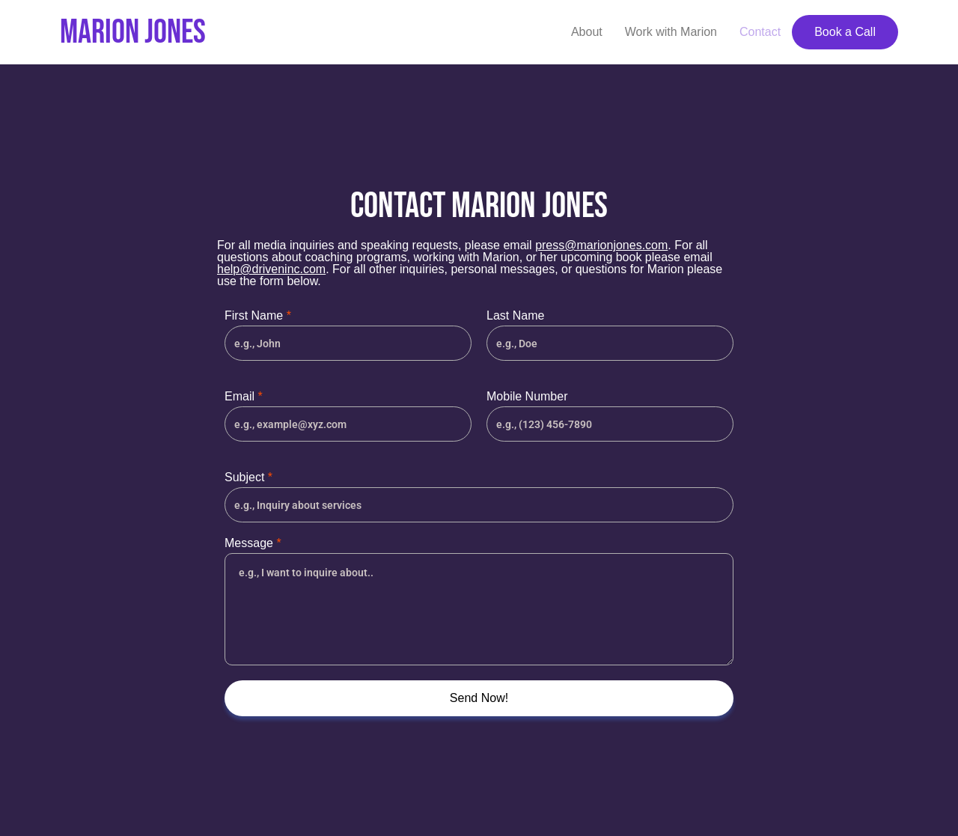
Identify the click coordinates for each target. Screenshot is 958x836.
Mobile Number (526, 397)
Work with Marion (671, 31)
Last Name (515, 316)
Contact (760, 31)
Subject (248, 477)
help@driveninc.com (271, 269)
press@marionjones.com (601, 245)
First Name (258, 316)
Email (244, 397)
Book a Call (845, 31)
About (586, 31)
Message (253, 543)
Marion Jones (133, 32)
